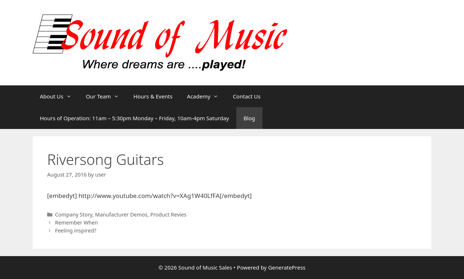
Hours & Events (153, 96)
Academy (206, 96)
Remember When (76, 222)
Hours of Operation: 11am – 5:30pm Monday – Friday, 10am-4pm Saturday (134, 118)
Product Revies (168, 214)
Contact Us (246, 96)
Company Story (73, 214)
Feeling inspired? (75, 230)
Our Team (106, 96)
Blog (249, 118)
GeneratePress (287, 267)
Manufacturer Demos (121, 214)
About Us (59, 96)
